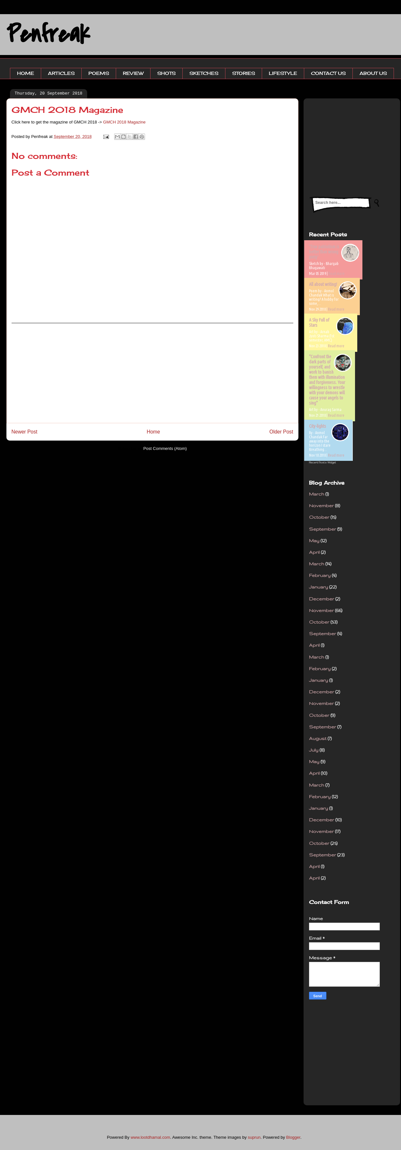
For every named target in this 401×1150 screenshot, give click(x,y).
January (318, 586)
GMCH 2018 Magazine (124, 122)
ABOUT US (373, 73)
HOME (25, 73)
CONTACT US (328, 73)
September (322, 529)
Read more (336, 273)
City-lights (317, 426)
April (314, 552)
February (320, 575)
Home (153, 431)
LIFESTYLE (283, 73)
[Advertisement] (152, 373)
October (319, 517)
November (321, 505)
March (316, 494)
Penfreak (48, 34)
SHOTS (166, 73)
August (317, 738)
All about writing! (323, 284)
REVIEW (133, 73)
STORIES (243, 73)
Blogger (293, 1137)
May (314, 540)
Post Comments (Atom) (165, 448)
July (313, 750)
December (321, 598)
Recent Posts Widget (322, 462)
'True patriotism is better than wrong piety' (324, 252)
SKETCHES (203, 73)
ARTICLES (61, 73)
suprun (254, 1137)
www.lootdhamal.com (150, 1137)
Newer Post (25, 431)
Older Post (281, 431)
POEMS (98, 73)
